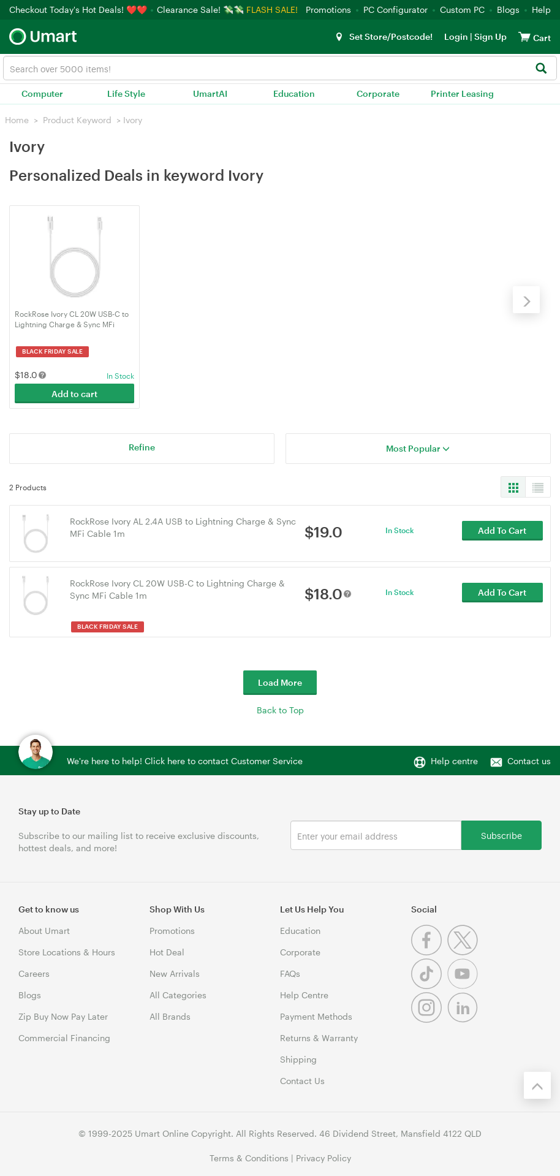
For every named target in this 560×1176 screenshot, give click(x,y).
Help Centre (304, 994)
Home (17, 120)
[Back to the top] (537, 1084)
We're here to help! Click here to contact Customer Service (185, 760)
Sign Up (489, 36)
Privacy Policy (323, 1157)
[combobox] (280, 68)
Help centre (454, 760)
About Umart (44, 930)
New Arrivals (174, 973)
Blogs (508, 9)
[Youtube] (464, 985)
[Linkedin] (464, 1019)
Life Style (126, 93)
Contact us (529, 760)
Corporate (378, 93)
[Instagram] (429, 1019)
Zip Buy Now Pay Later (63, 1016)
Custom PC (462, 9)
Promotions (328, 9)
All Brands (170, 1016)
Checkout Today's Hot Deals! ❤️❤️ (79, 9)
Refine (142, 446)
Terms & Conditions (249, 1157)
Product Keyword (77, 120)
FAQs (290, 973)
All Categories (177, 994)
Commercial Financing (64, 1037)
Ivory (132, 120)
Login (456, 36)
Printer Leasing (462, 93)
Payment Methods (316, 1016)
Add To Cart (502, 532)
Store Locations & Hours (66, 951)
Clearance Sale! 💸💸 (200, 9)
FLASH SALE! (272, 9)
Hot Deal (166, 951)
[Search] (540, 69)
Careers (34, 973)
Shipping (298, 1058)
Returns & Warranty (319, 1037)
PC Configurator (395, 9)
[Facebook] (429, 951)
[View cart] (524, 36)
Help (541, 9)
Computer (42, 93)
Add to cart (74, 393)
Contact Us (302, 1080)
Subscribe (501, 834)
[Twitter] (464, 951)
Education (294, 93)
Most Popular (418, 447)
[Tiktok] (429, 985)
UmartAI (210, 93)
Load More (280, 682)
